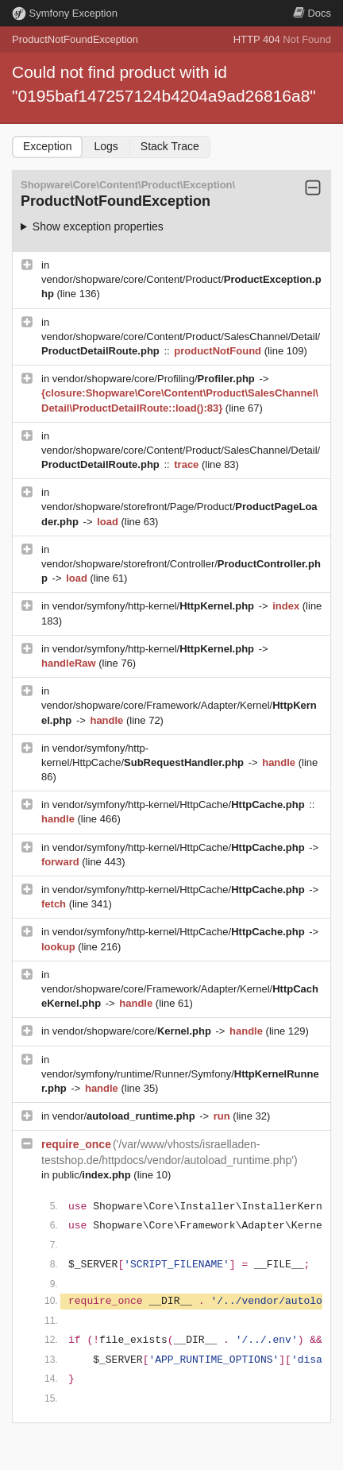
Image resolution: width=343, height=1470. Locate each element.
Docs (312, 13)
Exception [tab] (47, 146)
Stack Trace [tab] (170, 146)
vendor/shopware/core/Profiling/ (155, 379)
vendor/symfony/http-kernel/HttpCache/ (180, 804)
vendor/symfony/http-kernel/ (154, 606)
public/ (93, 1175)
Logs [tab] (106, 146)
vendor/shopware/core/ (133, 1031)
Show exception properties (98, 226)
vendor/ (125, 1116)
